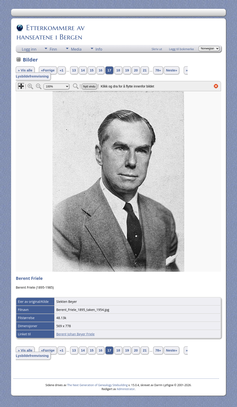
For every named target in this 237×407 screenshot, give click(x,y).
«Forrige (48, 70)
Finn (53, 49)
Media (76, 49)
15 (92, 70)
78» (158, 70)
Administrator (126, 389)
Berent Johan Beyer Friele (75, 334)
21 (145, 70)
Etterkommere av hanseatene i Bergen (50, 32)
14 (83, 70)
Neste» (171, 70)
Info (99, 49)
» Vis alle (25, 70)
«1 (61, 70)
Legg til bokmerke (181, 49)
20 (136, 70)
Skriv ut (157, 49)
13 (74, 70)
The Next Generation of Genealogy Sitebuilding (97, 385)
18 (118, 70)
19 (127, 70)
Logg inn (29, 49)
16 (100, 70)
